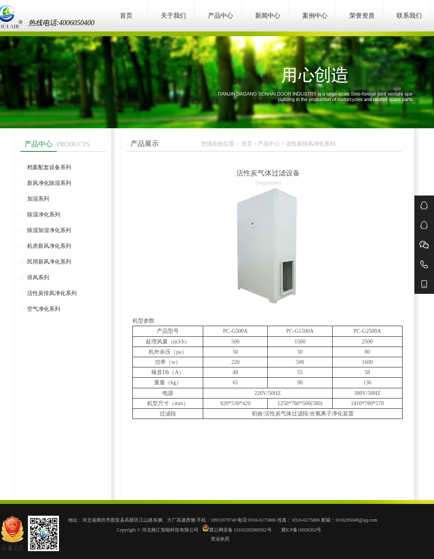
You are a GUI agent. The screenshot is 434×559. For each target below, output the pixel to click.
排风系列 (38, 277)
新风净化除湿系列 (49, 183)
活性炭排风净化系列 (52, 293)
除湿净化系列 (43, 215)
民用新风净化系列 (49, 262)
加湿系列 (38, 199)
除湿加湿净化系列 (49, 230)
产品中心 (220, 15)
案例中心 (314, 15)
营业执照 (220, 539)
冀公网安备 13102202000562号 (237, 530)
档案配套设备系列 (49, 167)
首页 (126, 15)
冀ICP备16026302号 (301, 530)
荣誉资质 (362, 15)
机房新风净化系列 (49, 246)
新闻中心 (267, 15)
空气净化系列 (43, 309)
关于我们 (173, 15)
